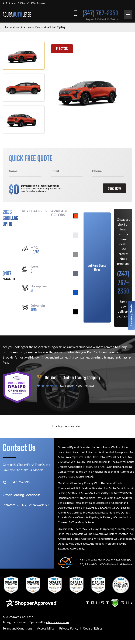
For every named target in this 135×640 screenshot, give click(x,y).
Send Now (114, 188)
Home (8, 27)
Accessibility (45, 628)
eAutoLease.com (57, 622)
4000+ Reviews (38, 3)
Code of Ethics (92, 628)
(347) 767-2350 (100, 13)
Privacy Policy (68, 628)
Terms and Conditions (17, 628)
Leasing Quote (131, 315)
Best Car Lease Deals (28, 27)
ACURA (17, 14)
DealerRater (113, 559)
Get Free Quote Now (97, 267)
